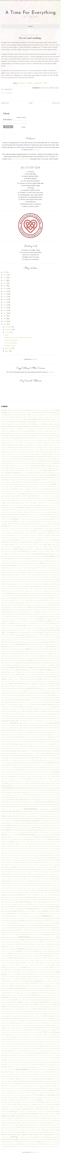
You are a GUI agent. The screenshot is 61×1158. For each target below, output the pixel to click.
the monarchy (5, 1053)
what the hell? (29, 1118)
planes (14, 909)
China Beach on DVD (53, 514)
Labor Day (12, 758)
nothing (42, 876)
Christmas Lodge (45, 521)
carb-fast (57, 503)
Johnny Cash (19, 741)
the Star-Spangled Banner (52, 1064)
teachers (3, 1027)
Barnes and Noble (24, 463)
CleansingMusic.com (27, 528)
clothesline (51, 528)
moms (47, 814)
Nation (48, 841)
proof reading (45, 925)
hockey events (55, 688)
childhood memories (14, 514)
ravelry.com (52, 937)
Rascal (36, 937)
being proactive (38, 470)
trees (23, 1093)
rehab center (19, 946)
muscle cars (52, 825)
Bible (51, 473)
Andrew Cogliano (24, 440)
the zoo (53, 1072)
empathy (8, 598)
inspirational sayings (28, 725)
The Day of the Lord (20, 1041)
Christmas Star (42, 523)
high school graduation (31, 683)
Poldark (24, 913)
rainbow (28, 934)
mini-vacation (56, 806)
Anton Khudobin (19, 445)
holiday (33, 697)
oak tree (45, 878)
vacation (42, 1102)
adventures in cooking (39, 424)
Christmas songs (32, 524)
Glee (2, 649)
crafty (53, 544)
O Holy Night (22, 878)
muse (58, 825)
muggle (35, 825)
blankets (38, 477)
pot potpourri (37, 916)
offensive (26, 881)
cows (16, 544)
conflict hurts (56, 535)
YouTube (31, 1146)
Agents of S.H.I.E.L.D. (11, 428)
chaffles (30, 510)
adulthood (17, 424)
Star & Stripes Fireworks (14, 1007)
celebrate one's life (30, 507)
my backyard (6, 830)
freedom (57, 628)
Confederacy (40, 535)
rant (32, 937)
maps (47, 785)
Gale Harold (40, 635)
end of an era (29, 598)
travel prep (56, 1090)
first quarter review (50, 619)
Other (46, 83)
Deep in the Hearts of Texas (24, 565)
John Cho (57, 739)
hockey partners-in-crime (25, 693)
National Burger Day (42, 844)
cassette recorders (54, 505)
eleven (31, 595)
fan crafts (33, 607)
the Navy (4, 1055)
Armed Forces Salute (7, 449)
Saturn (32, 972)
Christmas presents (7, 524)
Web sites (9, 1113)
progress (57, 923)
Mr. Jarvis (29, 825)
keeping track (8, 748)
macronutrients (53, 781)
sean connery (41, 976)
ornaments (56, 890)
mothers (46, 818)
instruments (38, 725)
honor (22, 702)
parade (36, 895)
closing (46, 528)
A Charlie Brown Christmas (12, 417)
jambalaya (57, 732)
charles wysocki (9, 512)
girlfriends (4, 646)
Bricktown (35, 489)
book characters (17, 482)
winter (14, 1123)
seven (45, 983)
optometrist (53, 888)
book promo (56, 482)
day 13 (48, 558)
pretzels (33, 920)
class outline (4, 528)
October (8, 332)
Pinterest (38, 83)
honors (26, 702)
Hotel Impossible (36, 704)
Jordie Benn (47, 741)
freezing (10, 630)
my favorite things (24, 832)
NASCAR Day (4, 841)
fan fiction (40, 607)
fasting (3, 612)
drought (36, 586)
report (27, 949)
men (58, 799)
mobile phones (13, 814)
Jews (46, 737)
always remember (10, 435)
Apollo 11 (40, 445)
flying (2, 623)
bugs (28, 493)
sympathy (44, 1023)
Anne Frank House (37, 442)
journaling (53, 741)
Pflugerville (42, 904)
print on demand (13, 923)
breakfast (15, 489)
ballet (41, 459)
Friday (49, 630)
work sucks (51, 1125)
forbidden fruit (37, 623)
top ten (38, 1088)
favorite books (23, 612)
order (12, 890)
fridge (7, 632)
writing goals (15, 1139)
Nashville (11, 841)
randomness (24, 936)
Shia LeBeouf (30, 986)
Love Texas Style (19, 778)
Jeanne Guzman (55, 734)
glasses (58, 646)
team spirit (27, 1027)
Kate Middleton (43, 746)
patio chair (23, 897)
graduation (51, 653)
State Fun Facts (55, 1009)
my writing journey (46, 837)
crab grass (36, 544)
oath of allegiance (54, 878)
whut (14, 1120)
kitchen (43, 753)
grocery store (5, 660)
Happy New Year (20, 670)
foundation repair (6, 628)
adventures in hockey (15, 426)
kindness (19, 753)
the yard (48, 1072)
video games (56, 1104)
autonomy (57, 452)
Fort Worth (53, 623)
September (8, 348)
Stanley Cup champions (32, 1004)
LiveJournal (51, 771)
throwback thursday (39, 1079)
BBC (55, 463)
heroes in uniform (46, 681)
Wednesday (35, 1113)
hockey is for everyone (53, 690)
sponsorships (9, 1000)
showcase (57, 986)
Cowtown (20, 544)
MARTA (16, 792)
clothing (57, 528)
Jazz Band (48, 734)
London (38, 774)
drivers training (24, 586)
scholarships (25, 974)
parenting (57, 895)
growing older (23, 660)
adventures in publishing (31, 426)
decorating (12, 565)
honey (18, 702)
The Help (50, 1046)
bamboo (45, 459)
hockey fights (5, 690)
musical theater (55, 827)
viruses (37, 1106)
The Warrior (11, 1069)
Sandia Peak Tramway (44, 969)
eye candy (4, 605)
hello (18, 681)
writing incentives (40, 1139)
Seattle (24, 979)
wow (52, 1130)
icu (42, 716)
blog (48, 477)
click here (36, 149)
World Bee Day (56, 1127)
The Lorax (25, 1051)
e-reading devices (38, 588)
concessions (32, 535)
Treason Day (17, 1092)
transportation (44, 1090)
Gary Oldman (5, 637)
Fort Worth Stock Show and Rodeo (37, 625)
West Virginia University (30, 1116)
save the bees (43, 972)
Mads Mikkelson (20, 783)
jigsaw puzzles (52, 737)
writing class (56, 1137)
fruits (31, 632)
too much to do (12, 1088)
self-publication (38, 981)
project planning (14, 925)
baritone (15, 463)
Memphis (46, 799)
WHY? (18, 1120)
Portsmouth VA (10, 916)
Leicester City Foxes (51, 765)
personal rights (11, 902)
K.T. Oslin (19, 746)
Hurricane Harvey (48, 709)
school (31, 974)
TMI (23, 1083)
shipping (37, 986)
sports (16, 1000)
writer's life (47, 1132)
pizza (2, 909)
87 (45, 414)
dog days (47, 579)
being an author (10, 470)
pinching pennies (21, 906)
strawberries (56, 1013)
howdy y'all (14, 709)
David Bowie (27, 558)
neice (35, 860)
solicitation (53, 995)
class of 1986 (56, 526)
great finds (25, 658)
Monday (3, 816)
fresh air (33, 630)
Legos (35, 765)
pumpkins (4, 932)
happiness (52, 665)
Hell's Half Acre (12, 681)
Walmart (29, 1109)
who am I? (10, 1120)
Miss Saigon (23, 811)
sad (9, 967)
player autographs (6, 911)
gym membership (21, 663)
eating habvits (52, 591)
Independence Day (16, 723)
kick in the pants (30, 751)
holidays (47, 697)
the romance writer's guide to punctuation (23, 1062)
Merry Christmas (41, 802)
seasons (18, 979)
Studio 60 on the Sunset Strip (35, 1016)
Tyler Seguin (24, 1097)
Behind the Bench (42, 468)
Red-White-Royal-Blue (41, 944)
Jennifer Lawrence (30, 737)
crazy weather (29, 547)
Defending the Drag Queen (39, 565)
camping (39, 500)
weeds (41, 1113)
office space (32, 881)
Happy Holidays (47, 667)
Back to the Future (11, 456)
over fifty (49, 892)
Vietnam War (4, 1106)
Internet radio (18, 728)
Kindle (58, 751)
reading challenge (30, 939)
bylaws (46, 496)
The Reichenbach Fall (20, 1057)
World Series (18, 1130)
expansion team (29, 602)
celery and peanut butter (53, 507)
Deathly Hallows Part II (50, 563)
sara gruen (4, 972)
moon (9, 818)
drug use (50, 586)
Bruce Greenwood (37, 491)
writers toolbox (5, 1137)
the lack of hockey (46, 1048)
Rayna (58, 937)
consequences (15, 537)
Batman (43, 463)
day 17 (4, 561)
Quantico (53, 932)
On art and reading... (10, 343)
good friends (21, 651)
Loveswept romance (37, 778)
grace (45, 653)
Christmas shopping (20, 524)
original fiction (48, 890)
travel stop (4, 1092)
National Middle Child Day (52, 851)
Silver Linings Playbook (32, 988)
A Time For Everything (30, 12)
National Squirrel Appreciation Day (13, 858)
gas (10, 637)
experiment (56, 602)
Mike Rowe (39, 804)
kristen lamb (40, 755)
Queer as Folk (11, 934)
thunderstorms (49, 1079)
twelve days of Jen (54, 1095)
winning (9, 1123)
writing (14, 1136)
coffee (39, 530)
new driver (23, 865)
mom (44, 814)
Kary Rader (35, 746)
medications (38, 797)
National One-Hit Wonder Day (25, 853)
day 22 (27, 561)
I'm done (7, 716)
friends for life (18, 632)
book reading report (7, 484)
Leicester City (41, 765)
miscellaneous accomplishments (49, 809)
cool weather (15, 540)
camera (34, 500)
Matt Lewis (30, 795)
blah (23, 477)
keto (23, 748)
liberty (50, 767)
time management (37, 1081)
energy (42, 598)
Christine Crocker (6, 519)
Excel (35, 600)
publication (24, 927)
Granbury (57, 653)
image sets (12, 718)
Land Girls (46, 758)
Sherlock (11, 986)
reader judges (15, 939)
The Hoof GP (5, 1048)
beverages (44, 472)
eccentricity (32, 593)
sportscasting (4, 1002)
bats (47, 463)
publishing (57, 927)
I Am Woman (36, 711)
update (40, 1100)
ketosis (19, 751)
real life (48, 939)
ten (23, 1030)
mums (47, 825)
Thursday (57, 1079)
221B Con (20, 415)
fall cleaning (4, 607)
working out (31, 1127)
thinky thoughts (52, 1074)
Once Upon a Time (44, 883)
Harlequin (41, 672)
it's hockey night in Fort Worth (32, 730)
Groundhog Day (14, 660)
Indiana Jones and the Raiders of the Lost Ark (36, 723)
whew (49, 1118)
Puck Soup (33, 930)
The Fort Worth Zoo (19, 1044)
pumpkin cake (55, 930)
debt (58, 563)
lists (32, 772)
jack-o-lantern (38, 732)
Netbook (3, 862)
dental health (23, 568)
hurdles (41, 709)
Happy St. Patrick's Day (32, 669)
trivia (52, 1093)
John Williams (12, 741)
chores (28, 517)
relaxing (26, 946)
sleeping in (47, 990)
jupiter (54, 744)
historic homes (39, 686)
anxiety (35, 445)
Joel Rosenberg (49, 739)
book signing (33, 484)
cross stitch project (11, 551)
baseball (31, 463)
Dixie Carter (27, 577)
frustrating (36, 632)
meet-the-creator (47, 797)
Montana (27, 816)
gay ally (20, 637)
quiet (16, 934)
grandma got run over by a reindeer (29, 656)
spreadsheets (13, 1002)
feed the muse (9, 614)
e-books (24, 588)
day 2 (15, 561)
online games (56, 885)
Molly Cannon (28, 814)
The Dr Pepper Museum (32, 1041)
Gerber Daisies (14, 639)
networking (14, 862)
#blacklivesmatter (6, 410)
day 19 (12, 561)
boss (7, 486)
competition (49, 533)
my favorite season (12, 832)
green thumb (40, 658)
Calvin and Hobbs (22, 500)
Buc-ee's (11, 493)
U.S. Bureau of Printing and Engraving (39, 1097)
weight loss (5, 1116)
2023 (5, 280)
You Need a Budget (41, 1144)
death (42, 563)
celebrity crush (41, 507)
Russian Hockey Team (30, 965)
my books (21, 830)
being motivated (28, 470)
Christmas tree (6, 526)
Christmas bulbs (49, 519)
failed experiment (28, 605)
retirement (4, 953)
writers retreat (55, 1134)
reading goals (41, 939)
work (46, 1125)
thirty (16, 1076)
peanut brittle (27, 899)
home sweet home (45, 700)
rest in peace (43, 951)
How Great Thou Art (43, 707)
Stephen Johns (10, 1011)
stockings (8, 1014)
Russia (22, 965)
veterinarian (44, 1104)
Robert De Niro (55, 955)
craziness (18, 547)
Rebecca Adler (5, 942)
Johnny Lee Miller (28, 741)
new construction (15, 865)
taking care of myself (31, 1025)
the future (39, 1044)
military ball (22, 806)
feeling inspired (55, 614)
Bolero (47, 479)
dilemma (13, 574)
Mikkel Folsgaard (47, 804)
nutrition (15, 878)
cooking (8, 540)
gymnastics (30, 663)
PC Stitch (47, 897)
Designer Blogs (35, 1152)
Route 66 (7, 962)
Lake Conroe (35, 758)
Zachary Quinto (38, 1146)
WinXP (37, 1123)
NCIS (26, 860)
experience (49, 602)
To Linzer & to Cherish (37, 1083)
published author (32, 927)
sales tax (57, 967)
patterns (35, 897)
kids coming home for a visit (47, 751)
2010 (5, 316)
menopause (4, 802)
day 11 (40, 558)
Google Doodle (33, 653)
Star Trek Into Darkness (44, 1007)
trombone (57, 1092)
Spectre (49, 997)
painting (17, 895)
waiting (15, 1109)
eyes (9, 605)
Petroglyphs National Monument (20, 904)
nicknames (15, 869)
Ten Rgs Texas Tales (30, 1030)
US (43, 1099)
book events (34, 482)
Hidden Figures (55, 681)
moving (14, 825)
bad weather (15, 459)
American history (33, 438)
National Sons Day (44, 855)
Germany (21, 639)
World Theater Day (28, 1130)
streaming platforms (6, 1016)
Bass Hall (37, 463)
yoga (33, 1144)
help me (23, 681)
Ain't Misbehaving (29, 428)
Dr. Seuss (37, 584)
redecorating (51, 944)
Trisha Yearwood (45, 1092)
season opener (50, 976)
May (52, 795)
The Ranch (11, 1057)
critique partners (18, 549)
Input (20, 725)
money (22, 816)
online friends (47, 885)
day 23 (31, 561)
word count (19, 1125)
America (34, 435)
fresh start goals (41, 630)
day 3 (38, 561)
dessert (30, 570)
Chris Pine (47, 517)
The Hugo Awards (14, 1048)
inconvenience (5, 723)
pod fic (58, 911)
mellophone (12, 799)
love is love (56, 776)
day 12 (44, 558)
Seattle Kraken (31, 979)
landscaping (52, 758)
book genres (41, 482)
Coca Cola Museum (18, 530)
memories (33, 799)
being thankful (47, 470)
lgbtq (46, 767)
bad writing (22, 459)
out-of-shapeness (19, 892)
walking (24, 1109)
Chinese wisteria (6, 517)
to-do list (47, 1083)
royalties (32, 962)
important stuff (31, 718)
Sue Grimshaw (30, 1018)
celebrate (21, 507)
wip (41, 1123)
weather (57, 1111)
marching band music (47, 788)
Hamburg (3, 665)
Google (26, 653)
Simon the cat (50, 988)
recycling (57, 942)
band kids (35, 461)
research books (55, 949)
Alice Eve (57, 431)
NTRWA (53, 876)
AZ (41, 454)
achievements (43, 421)
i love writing (42, 714)
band (54, 459)
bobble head (40, 480)
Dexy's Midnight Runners (12, 572)
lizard (20, 774)
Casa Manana (37, 505)
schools (36, 974)
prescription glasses (13, 920)
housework (28, 707)
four (14, 628)
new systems (56, 865)
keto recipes (13, 751)
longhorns (4, 776)
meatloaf (31, 797)
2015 (5, 302)
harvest (15, 676)
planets (18, 909)
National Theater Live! (7, 860)
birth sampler (39, 475)
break (10, 489)
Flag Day (24, 621)
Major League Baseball (33, 783)
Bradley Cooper (34, 486)
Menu (30, 26)
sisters (28, 990)
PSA (19, 927)
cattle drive (14, 507)
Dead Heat (16, 563)
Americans (50, 438)
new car (7, 865)
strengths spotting (18, 1016)
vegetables (25, 1104)
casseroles (45, 505)
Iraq (44, 727)
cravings (12, 547)
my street (43, 834)
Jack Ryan (31, 732)
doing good (4, 581)
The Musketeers (43, 1053)
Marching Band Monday (33, 788)
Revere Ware (29, 953)
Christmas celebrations (12, 521)
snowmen (13, 995)
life (17, 769)
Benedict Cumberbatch (13, 473)
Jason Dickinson (27, 734)
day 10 (36, 558)
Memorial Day (24, 799)
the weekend (21, 1069)
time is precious (27, 1081)
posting (24, 916)
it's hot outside (45, 730)
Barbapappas (9, 463)
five (20, 621)
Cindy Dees (20, 526)
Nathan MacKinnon (40, 841)
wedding (21, 1113)
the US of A (4, 1069)
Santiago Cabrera (55, 969)
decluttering (4, 565)
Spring (20, 1002)
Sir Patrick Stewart (14, 990)
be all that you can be (21, 466)
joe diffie (11, 739)
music (8, 828)
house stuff (56, 704)
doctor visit (56, 577)
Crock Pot (42, 549)
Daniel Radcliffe (39, 556)
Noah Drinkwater (12, 874)
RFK (13, 955)
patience (16, 897)
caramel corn (42, 503)
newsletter (32, 867)
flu (54, 621)
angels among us (52, 440)
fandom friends (11, 609)
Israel (55, 728)
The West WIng (33, 1069)
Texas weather (38, 1032)
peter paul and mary (54, 902)
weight (58, 1113)
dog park (53, 579)
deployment (56, 568)
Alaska (25, 431)
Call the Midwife (46, 498)
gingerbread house (54, 644)
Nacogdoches (33, 839)
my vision (20, 837)
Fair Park (35, 605)
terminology (47, 1030)
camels (30, 500)
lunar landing (34, 781)
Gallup (46, 635)
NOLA (18, 874)
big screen (57, 472)
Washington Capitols (54, 1109)
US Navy (47, 1099)
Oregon (20, 890)
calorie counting (6, 500)
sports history (31, 1000)
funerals (57, 632)
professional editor (48, 923)
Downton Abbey (6, 584)
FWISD (33, 635)
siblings (3, 988)
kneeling (12, 755)
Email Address (8, 119)
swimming (28, 1023)
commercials (42, 533)
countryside (44, 542)
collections (56, 531)
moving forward (22, 825)
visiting (51, 1106)
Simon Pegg (42, 988)
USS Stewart (31, 1102)
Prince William (51, 920)
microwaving (24, 804)
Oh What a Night (55, 881)
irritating (48, 727)
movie (15, 821)
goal (19, 649)
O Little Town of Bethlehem (35, 878)
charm (16, 512)
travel (51, 1090)
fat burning (8, 612)
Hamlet (23, 665)
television (12, 1030)
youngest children (10, 1146)
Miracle (3, 809)
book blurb (9, 482)
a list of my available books (21, 159)
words (42, 1125)
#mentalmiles (46, 410)
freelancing (4, 630)
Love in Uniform (47, 776)
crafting (44, 544)
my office (14, 834)
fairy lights (51, 605)
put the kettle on (33, 932)
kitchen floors (50, 753)
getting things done (22, 644)
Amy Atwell (57, 438)
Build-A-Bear (33, 493)
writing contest (6, 1139)
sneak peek (57, 993)
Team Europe (19, 1027)
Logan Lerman (31, 774)
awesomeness (35, 454)
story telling (35, 1013)
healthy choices (24, 679)
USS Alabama (53, 1099)
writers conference (8, 1134)
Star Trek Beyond (32, 1006)
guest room (50, 660)
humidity (27, 709)
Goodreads (20, 653)
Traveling (11, 1093)
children (23, 514)
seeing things (5, 981)
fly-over (57, 621)
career (12, 505)
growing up (30, 660)
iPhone (37, 728)
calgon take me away (21, 498)
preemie (33, 918)
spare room (33, 997)
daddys (6, 554)
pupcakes (21, 932)
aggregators (21, 428)
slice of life (8, 993)
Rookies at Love (44, 960)
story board (28, 1013)
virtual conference (29, 1106)
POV (53, 916)
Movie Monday (22, 821)
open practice (32, 888)
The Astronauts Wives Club (37, 1037)
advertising (43, 426)
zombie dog (53, 1146)
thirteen (13, 1076)
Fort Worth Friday (20, 625)
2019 (5, 291)
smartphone (34, 993)
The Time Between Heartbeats (46, 1067)
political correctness (32, 913)
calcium (12, 498)
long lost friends (45, 774)
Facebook (22, 83)
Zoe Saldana (46, 1146)
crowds (30, 551)
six (31, 990)
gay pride (25, 637)
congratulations (5, 537)
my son (37, 834)
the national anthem (54, 1053)
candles (3, 503)
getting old (30, 642)
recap (37, 942)
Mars (12, 792)
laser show (20, 760)
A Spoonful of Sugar (16, 419)
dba (10, 563)
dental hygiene (32, 568)
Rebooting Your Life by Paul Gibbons (24, 942)
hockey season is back (22, 695)
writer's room (56, 1132)
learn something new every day (37, 762)
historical (46, 686)
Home (31, 103)
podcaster (4, 913)
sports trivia (56, 1000)
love (41, 776)
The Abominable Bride (28, 1034)
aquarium (26, 447)
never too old (42, 862)
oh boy (39, 881)
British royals (50, 489)
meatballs (26, 797)
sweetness (22, 1023)
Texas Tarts (30, 1032)
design (3, 570)
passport (11, 897)
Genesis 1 (52, 637)
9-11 (50, 415)
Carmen (17, 505)
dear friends (36, 563)
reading (22, 939)
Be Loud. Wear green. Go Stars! (41, 466)
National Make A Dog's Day (20, 851)
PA (59, 892)
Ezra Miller (13, 605)
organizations (27, 890)
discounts (3, 577)
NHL (55, 867)
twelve (45, 1095)
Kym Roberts (56, 755)
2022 (5, 283)
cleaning (18, 528)
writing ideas (31, 1139)
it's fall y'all (20, 730)
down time (56, 581)
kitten (8, 755)
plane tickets (8, 909)
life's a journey (47, 769)
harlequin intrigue (50, 672)
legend (32, 765)
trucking (8, 1095)
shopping (47, 986)
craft (40, 544)
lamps (41, 758)
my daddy (42, 830)
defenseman (51, 565)
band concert (19, 461)
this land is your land (25, 1076)
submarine (8, 1018)
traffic (33, 1090)
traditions (28, 1090)
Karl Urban (25, 746)
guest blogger (43, 660)
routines (13, 963)
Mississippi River (38, 811)
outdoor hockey (29, 892)
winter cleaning (30, 1123)
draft (49, 584)
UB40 (58, 1097)
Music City (14, 828)
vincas (17, 1106)
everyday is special (19, 600)
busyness (34, 496)
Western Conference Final (16, 1118)
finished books (21, 619)
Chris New (41, 517)
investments (31, 727)
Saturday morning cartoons (22, 972)
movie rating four (55, 820)
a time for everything (30, 419)
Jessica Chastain (40, 737)
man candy (16, 785)
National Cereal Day (54, 844)
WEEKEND (46, 1113)
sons (58, 995)
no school (29, 871)
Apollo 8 (46, 445)
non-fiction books (25, 874)
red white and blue (19, 944)
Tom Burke (10, 1086)
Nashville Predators (20, 841)
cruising (46, 551)
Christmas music (55, 521)
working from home (22, 1127)
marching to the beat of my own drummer (18, 790)
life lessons (39, 769)
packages (4, 895)
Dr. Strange (44, 584)
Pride (38, 920)
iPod (41, 728)
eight (13, 595)
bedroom (8, 468)
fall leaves (23, 607)
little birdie (37, 771)
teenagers (57, 1027)
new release (43, 865)
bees (17, 468)
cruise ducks (40, 551)
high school (5, 683)
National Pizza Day (55, 853)
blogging (6, 480)
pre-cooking (11, 918)
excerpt (39, 600)
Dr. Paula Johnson (29, 584)
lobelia (24, 774)
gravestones (18, 658)
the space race (17, 1064)
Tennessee (40, 1030)
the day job (11, 1041)
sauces (36, 972)
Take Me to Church (10, 1025)
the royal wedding (52, 1062)
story (23, 1013)
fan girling (51, 607)
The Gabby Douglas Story (50, 1044)
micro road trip (15, 804)
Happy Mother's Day (9, 669)
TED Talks (44, 1027)
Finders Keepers (10, 618)
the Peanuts (31, 1055)
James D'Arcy (12, 734)
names (39, 839)
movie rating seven (28, 823)
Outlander (37, 892)
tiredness (18, 1083)
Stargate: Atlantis (24, 1009)
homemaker (11, 702)
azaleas (44, 454)
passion (7, 897)
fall (59, 605)
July (41, 744)
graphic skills (56, 656)
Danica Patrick (24, 556)
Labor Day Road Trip (22, 758)
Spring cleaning (34, 1002)
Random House (13, 937)
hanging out (45, 665)
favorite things (40, 612)
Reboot (12, 942)
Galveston (51, 635)
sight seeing (22, 988)
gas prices (14, 637)
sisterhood (23, 990)
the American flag (10, 1037)
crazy (23, 547)
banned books (51, 461)
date (6, 558)
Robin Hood (13, 958)
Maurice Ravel (47, 795)
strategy (50, 1013)
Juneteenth (48, 744)
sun (7, 1020)
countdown (47, 540)
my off (9, 834)
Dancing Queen (55, 554)
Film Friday (35, 616)
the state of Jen (6, 1067)
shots (52, 986)
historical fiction (55, 686)
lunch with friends (43, 781)
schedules (18, 974)
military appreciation (12, 806)
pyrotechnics (46, 932)
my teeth (54, 834)
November (8, 329)
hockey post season (48, 693)
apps (20, 447)
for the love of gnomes (25, 623)
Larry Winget (12, 760)
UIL (2, 1100)
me (59, 795)
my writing (35, 837)
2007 (5, 324)
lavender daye (40, 760)
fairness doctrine (43, 605)
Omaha (36, 883)
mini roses (43, 806)
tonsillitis (30, 1086)
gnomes (16, 649)
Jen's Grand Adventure (17, 737)
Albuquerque (31, 431)
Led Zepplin (21, 765)
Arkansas (57, 447)
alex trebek (39, 431)
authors (51, 452)
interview (25, 727)
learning (49, 762)
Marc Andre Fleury (54, 785)
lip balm (28, 771)
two (14, 1097)
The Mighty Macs (48, 1051)
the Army (17, 1037)
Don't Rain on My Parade (23, 581)
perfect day (50, 899)
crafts (49, 544)
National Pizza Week (6, 855)
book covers (26, 482)
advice (48, 426)
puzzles (40, 932)
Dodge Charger (25, 579)
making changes (46, 783)
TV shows (39, 1095)
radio (20, 934)
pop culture (47, 913)
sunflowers (21, 1020)
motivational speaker (7, 820)
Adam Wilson (10, 424)
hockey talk (51, 695)
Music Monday (36, 828)
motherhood (39, 818)
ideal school (46, 716)
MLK (59, 811)
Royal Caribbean (21, 963)
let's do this (35, 767)
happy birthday (14, 667)
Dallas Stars (41, 554)
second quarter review (41, 979)
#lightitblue (38, 410)
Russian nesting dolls (44, 965)
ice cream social (29, 716)
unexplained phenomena (23, 1099)
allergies (48, 433)
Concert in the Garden (21, 535)
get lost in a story (30, 639)
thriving (30, 1079)
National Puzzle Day (18, 855)
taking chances (42, 1025)
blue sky (17, 479)
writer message (30, 1132)
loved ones (28, 779)
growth (37, 660)
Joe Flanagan (18, 739)
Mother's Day (31, 818)
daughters (11, 558)
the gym (40, 1046)
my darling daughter (51, 830)
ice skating (37, 716)
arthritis (28, 449)
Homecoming (56, 700)
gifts (37, 644)
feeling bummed (37, 614)
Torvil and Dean (49, 1088)
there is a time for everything (25, 1074)
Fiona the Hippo (31, 618)
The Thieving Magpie (31, 1067)
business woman (21, 496)
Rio (25, 955)
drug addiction (43, 586)
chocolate (15, 517)
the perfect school (40, 1055)
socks (38, 995)
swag (53, 1020)
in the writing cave (54, 720)
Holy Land (53, 697)
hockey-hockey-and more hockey (21, 697)
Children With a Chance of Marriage (36, 514)
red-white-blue (29, 944)
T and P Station (52, 1023)
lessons (16, 767)
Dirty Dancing (30, 574)
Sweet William (14, 1023)
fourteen (18, 628)
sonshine (4, 997)
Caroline (30, 505)
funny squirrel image (18, 635)
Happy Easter (25, 667)
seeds (58, 979)
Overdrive (55, 892)
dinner (18, 575)
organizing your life (37, 890)
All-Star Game (41, 433)
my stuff (49, 834)
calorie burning (55, 498)
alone (52, 433)
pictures (13, 906)
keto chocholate (29, 748)
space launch (25, 997)
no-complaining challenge (46, 871)
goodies (14, 653)
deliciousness (5, 568)
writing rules (48, 1141)
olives (13, 883)
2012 (5, 310)
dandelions (17, 556)
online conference (37, 885)
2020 (5, 288)
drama (53, 584)
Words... (7, 335)
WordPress (37, 1125)
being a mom (51, 468)
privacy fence (22, 923)
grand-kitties (14, 656)
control (46, 537)
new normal (36, 865)
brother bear (13, 491)
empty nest (21, 598)
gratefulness (4, 658)
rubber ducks (39, 963)
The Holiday (56, 1046)
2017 (5, 297)
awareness (28, 454)
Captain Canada (24, 503)
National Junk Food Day (48, 848)
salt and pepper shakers (8, 969)
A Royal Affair (48, 417)
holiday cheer (40, 697)
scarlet (9, 974)
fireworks (40, 619)
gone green (44, 649)
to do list (27, 1083)
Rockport (43, 958)
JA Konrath (25, 732)
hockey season (10, 695)
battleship (51, 463)
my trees (8, 837)
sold (42, 995)
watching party (5, 1111)
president (28, 920)
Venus (30, 1104)
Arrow (23, 449)
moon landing (15, 818)
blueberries (23, 479)
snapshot (50, 993)
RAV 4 (46, 937)
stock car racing (51, 1011)
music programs (46, 827)
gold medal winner (35, 649)
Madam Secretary (9, 783)
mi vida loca (51, 802)
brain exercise (43, 486)
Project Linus (5, 925)
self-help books (28, 981)
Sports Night (40, 1000)
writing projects (21, 1142)
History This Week (22, 688)
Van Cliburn (4, 1104)
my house (33, 832)
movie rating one (17, 823)
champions (35, 510)
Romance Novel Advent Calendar (19, 960)
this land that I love (36, 1076)
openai (39, 888)
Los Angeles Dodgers (31, 776)
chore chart (21, 517)
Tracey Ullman (21, 1090)
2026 (5, 272)
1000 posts (11, 412)
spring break (25, 1002)
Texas (53, 1030)
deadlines (29, 563)
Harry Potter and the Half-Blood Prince (37, 674)
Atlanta (42, 449)
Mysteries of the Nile (7, 839)
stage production (19, 1004)
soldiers (47, 995)
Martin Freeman (22, 792)
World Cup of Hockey (7, 1130)
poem (15, 913)
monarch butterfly (55, 814)
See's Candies (52, 979)
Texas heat (14, 1032)
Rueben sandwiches (49, 962)
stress (25, 1016)
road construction (37, 956)
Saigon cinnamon (32, 967)
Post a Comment (6, 93)
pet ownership (42, 902)
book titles (41, 484)
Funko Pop (4, 635)
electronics (25, 595)
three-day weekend (15, 1079)
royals (28, 962)
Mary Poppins (49, 792)
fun (41, 632)
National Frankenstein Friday (45, 846)
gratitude (11, 658)
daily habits (12, 554)
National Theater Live (53, 858)
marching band (7, 788)
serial (19, 983)
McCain (56, 795)
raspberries (41, 937)
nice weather (8, 869)
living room (4, 774)
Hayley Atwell (30, 676)
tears (32, 1027)
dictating (34, 572)
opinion (47, 888)
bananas (50, 459)
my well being (27, 837)
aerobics (53, 426)
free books (50, 628)
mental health (24, 802)
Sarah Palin (11, 972)
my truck (13, 837)
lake (29, 758)
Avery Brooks (16, 454)
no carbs (49, 869)
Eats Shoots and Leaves (21, 593)
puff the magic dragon (44, 930)
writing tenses (5, 1144)
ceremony (24, 510)
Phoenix (47, 904)
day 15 (55, 558)
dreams (57, 584)
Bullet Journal (41, 493)
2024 (5, 277)
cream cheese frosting (40, 547)
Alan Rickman (19, 431)
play (58, 909)
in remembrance (37, 720)
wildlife (33, 1120)
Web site (3, 1113)
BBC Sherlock (10, 466)
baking (37, 459)
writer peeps (39, 1132)
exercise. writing (6, 602)
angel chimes (42, 440)
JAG (44, 732)
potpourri (46, 915)
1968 (15, 412)
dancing (48, 554)
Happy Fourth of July (35, 667)
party (2, 897)
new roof (49, 865)
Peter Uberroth (5, 904)
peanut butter (36, 899)
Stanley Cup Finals (45, 1004)
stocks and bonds (16, 1013)
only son (25, 888)
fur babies (28, 635)
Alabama (12, 431)
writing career (38, 1137)
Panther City (30, 895)
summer (52, 1018)
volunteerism (5, 1109)
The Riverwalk (48, 1057)
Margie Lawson (44, 790)
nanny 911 (43, 839)
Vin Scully (12, 1106)
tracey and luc (12, 1090)
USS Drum (8, 1102)
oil (2, 883)
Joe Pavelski (32, 739)
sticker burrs (38, 1011)
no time (35, 872)
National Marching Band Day (37, 851)
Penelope (44, 899)
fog (9, 623)
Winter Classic (21, 1123)
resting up (51, 951)
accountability (32, 422)
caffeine (7, 498)
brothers (28, 491)
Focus (6, 623)
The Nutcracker (22, 1055)
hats (25, 676)
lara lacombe (5, 760)
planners (24, 909)
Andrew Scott (33, 440)
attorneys (10, 452)
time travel (51, 1081)
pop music (54, 913)
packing (9, 895)
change (41, 510)
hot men (7, 704)
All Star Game (23, 433)
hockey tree (8, 697)
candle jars (57, 500)
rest (24, 951)
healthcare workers (13, 679)
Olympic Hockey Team (21, 883)
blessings (44, 477)
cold (43, 531)
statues (3, 1011)
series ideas (25, 983)
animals (8, 442)
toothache (27, 1088)
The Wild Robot (42, 1069)
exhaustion (21, 602)
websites (15, 1113)
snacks (46, 993)
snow (8, 995)
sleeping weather (55, 990)
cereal (19, 510)
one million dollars (10, 885)
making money (55, 783)
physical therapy (5, 906)
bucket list (17, 493)
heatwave (45, 679)
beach (54, 466)
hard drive (13, 672)
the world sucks (41, 1072)
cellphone (14, 510)
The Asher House (25, 1037)
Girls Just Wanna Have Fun (32, 646)
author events (43, 452)
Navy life (22, 860)
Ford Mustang (45, 623)
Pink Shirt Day (30, 906)
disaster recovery (49, 574)
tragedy (37, 1090)
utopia (37, 1102)
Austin (29, 452)
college (3, 533)
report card (32, 949)
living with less (13, 774)
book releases (17, 484)
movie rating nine (6, 823)
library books (11, 769)
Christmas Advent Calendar (26, 519)
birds (33, 475)
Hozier (19, 709)
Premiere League (41, 918)
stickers (44, 1011)
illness (7, 718)
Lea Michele (16, 762)
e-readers (30, 588)
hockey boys (38, 688)
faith (56, 605)
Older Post (56, 103)
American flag (10, 438)
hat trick (20, 677)
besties (30, 473)
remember (32, 946)
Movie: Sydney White (11, 340)
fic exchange (4, 616)
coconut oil (27, 530)
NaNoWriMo (50, 839)
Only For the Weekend (15, 888)
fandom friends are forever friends (26, 609)
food (12, 623)
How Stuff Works (55, 707)
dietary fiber (52, 572)
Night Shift (35, 869)
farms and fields (55, 609)
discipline (57, 575)
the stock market (17, 1067)
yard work (20, 1144)
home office (26, 700)
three (7, 1079)
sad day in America (16, 967)
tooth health (20, 1088)
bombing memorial (54, 479)
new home (29, 865)
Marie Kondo (53, 790)
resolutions (18, 951)
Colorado (8, 533)
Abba (7, 421)
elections (18, 595)
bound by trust (19, 486)
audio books (23, 452)
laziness (7, 762)
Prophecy (52, 925)
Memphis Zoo (53, 799)
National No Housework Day (9, 853)
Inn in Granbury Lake (12, 725)
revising (45, 953)
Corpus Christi (31, 540)
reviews (40, 953)
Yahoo (14, 1144)
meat (21, 797)
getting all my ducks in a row (9, 642)
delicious (57, 565)
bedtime (13, 468)
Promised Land (29, 925)
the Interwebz (35, 1048)
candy (8, 503)
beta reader (37, 473)
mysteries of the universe (21, 839)
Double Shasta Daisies (46, 581)
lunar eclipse (26, 781)
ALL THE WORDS (32, 433)
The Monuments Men (15, 1053)
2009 (5, 318)
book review (25, 484)
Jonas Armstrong (38, 741)
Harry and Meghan (10, 674)
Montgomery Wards (48, 816)
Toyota (3, 1090)
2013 (5, 308)
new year (14, 867)
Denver (50, 568)
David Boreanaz (18, 558)
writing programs (10, 1142)
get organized (40, 639)
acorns (50, 421)
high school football (16, 683)
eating (46, 591)
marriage (8, 792)
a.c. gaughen (52, 419)
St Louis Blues (53, 1002)
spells (53, 997)
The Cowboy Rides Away (22, 1039)
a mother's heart (26, 417)
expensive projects (40, 602)
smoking (41, 993)
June (43, 744)
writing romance (30, 1141)
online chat (19, 885)
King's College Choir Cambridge (31, 753)
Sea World (7, 976)
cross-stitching (22, 551)
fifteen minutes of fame (25, 616)
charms (21, 512)
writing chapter (47, 1137)
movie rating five (45, 821)
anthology (10, 445)
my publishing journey (26, 834)
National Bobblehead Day (27, 844)
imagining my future (21, 718)
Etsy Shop (10, 600)
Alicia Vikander (5, 433)
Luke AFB (10, 781)
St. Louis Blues (9, 1004)
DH (20, 572)
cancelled (50, 500)
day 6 (48, 561)
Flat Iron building (32, 621)
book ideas (49, 482)
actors (54, 421)
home (58, 697)
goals (28, 649)
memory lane (40, 799)
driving (31, 586)
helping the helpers (31, 681)
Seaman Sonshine (31, 976)
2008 (5, 321)
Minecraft (36, 806)
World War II (46, 1130)
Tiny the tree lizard (9, 1083)
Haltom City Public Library (52, 663)
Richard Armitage (19, 955)
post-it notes (18, 916)
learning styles (8, 765)
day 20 (19, 561)
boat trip (29, 479)
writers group (32, 1134)
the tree (57, 1067)
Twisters (10, 1097)
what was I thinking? (40, 1118)
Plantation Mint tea (51, 909)
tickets (3, 1081)
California (30, 498)
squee (41, 1002)
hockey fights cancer (15, 690)
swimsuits (33, 1023)
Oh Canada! (44, 881)
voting (11, 1109)
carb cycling (50, 503)
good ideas (28, 651)
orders (16, 890)
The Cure (42, 1039)
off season (14, 881)
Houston (35, 707)
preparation (50, 918)
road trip (47, 956)
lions (5, 771)
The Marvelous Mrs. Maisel (35, 1051)
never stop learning (31, 862)
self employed (14, 981)
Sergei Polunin (13, 983)
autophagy (4, 454)
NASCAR (57, 839)
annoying (52, 442)
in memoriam (24, 721)
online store (4, 888)
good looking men (37, 651)
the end (10, 1044)
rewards (57, 953)
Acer (37, 421)
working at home (11, 1127)
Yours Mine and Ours (22, 1146)
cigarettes (14, 526)
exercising (14, 602)
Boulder (11, 486)
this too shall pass (48, 1076)
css (54, 551)
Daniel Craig (31, 556)
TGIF (45, 1032)
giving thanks (51, 646)
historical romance (6, 688)
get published (48, 639)
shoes (41, 986)
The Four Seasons (31, 1044)
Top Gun (33, 1088)
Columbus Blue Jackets (31, 533)
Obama (3, 881)
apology (51, 445)
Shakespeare (4, 986)
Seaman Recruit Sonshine (18, 976)
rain (23, 934)
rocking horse (36, 958)
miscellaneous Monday (10, 811)
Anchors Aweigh (5, 440)
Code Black (34, 531)
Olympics (31, 883)
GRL (58, 658)
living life (57, 772)
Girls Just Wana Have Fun (18, 646)
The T (23, 1067)
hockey (31, 688)
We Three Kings (46, 1111)
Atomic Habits (49, 449)
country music (12, 542)
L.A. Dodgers (5, 758)
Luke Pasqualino (17, 781)
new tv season (5, 867)
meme (18, 799)
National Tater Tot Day (29, 858)
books (54, 484)
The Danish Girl (50, 1039)
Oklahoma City (7, 883)
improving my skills (54, 718)
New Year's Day (21, 867)
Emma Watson (50, 595)
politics (41, 913)
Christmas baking (39, 519)
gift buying (32, 644)
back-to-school (46, 456)
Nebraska (31, 860)
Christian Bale (55, 517)
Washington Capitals (42, 1109)
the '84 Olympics (6, 1034)
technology (37, 1027)
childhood (4, 514)
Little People (43, 771)
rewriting (8, 956)
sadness (24, 967)
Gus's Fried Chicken (10, 662)
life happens (22, 769)
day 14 (52, 558)
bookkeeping (47, 484)
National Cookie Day (21, 846)
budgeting (23, 493)
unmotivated (33, 1099)
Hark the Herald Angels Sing (30, 672)
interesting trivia (47, 725)
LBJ (12, 762)
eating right (9, 593)
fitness (17, 621)
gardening (57, 635)
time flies (19, 1081)
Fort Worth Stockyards (53, 625)
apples (10, 447)
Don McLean (11, 581)
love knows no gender (7, 778)
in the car (45, 720)
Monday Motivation (13, 816)
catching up (4, 507)
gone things (52, 649)
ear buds (45, 588)
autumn (9, 454)
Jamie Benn (19, 734)
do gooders (34, 577)
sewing (58, 983)
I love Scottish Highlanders (16, 714)
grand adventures (6, 656)
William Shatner (39, 1120)
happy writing (5, 672)
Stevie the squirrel (28, 1011)
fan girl (46, 607)
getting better (22, 642)
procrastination (31, 923)
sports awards (22, 1000)
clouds (3, 530)
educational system (6, 595)
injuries (3, 725)
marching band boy (19, 788)
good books (13, 651)
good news (46, 651)
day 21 (23, 561)
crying (51, 551)
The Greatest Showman (30, 1046)
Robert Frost (4, 958)
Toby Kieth (54, 1083)
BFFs (48, 472)
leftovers (27, 765)
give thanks (43, 646)
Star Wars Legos (14, 1009)
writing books (29, 1137)
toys (7, 1090)
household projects (19, 707)
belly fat (54, 470)
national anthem (15, 844)
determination (48, 570)
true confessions (16, 1095)
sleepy (3, 993)
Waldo (20, 1109)
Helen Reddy (52, 679)
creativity (50, 547)
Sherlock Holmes (20, 986)
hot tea (13, 704)
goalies (23, 649)
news (27, 867)
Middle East (32, 804)
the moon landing (32, 1053)
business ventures (10, 496)
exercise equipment (54, 600)
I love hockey (55, 711)
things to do (43, 1074)
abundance (12, 422)
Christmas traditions (53, 524)
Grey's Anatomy (49, 658)
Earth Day (54, 588)
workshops (48, 1127)
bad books (54, 456)
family (28, 607)
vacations (48, 1102)
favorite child (32, 612)
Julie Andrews (36, 744)
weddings (28, 1113)
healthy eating (34, 679)
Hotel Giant (27, 704)
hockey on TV (14, 693)
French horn (17, 630)
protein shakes (5, 927)
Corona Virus (23, 540)
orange (8, 890)
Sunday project (13, 1020)
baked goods (31, 459)
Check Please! (32, 512)
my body (14, 830)
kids (36, 751)
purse (26, 932)
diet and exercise (43, 572)
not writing (35, 876)
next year (48, 867)
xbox (10, 1144)
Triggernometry (35, 1092)
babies (50, 454)
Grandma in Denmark (46, 656)
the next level (12, 1055)
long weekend (55, 774)
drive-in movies (5, 586)
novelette (47, 876)
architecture (40, 447)
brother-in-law (22, 491)
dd (12, 563)
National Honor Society (21, 848)
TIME (14, 1081)
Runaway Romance (13, 965)
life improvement (30, 769)
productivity (39, 923)
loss (38, 776)
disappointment (38, 575)
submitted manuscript (19, 1018)
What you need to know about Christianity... (18, 337)
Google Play (40, 653)
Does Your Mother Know (37, 579)
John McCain (4, 741)
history (15, 688)
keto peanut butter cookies (43, 748)
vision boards (44, 1106)
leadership (24, 762)
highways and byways (16, 686)
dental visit (39, 568)
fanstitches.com (45, 609)
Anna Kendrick (27, 442)
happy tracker (56, 669)
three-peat (24, 1079)
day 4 (42, 561)
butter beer (40, 496)
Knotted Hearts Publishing (23, 755)
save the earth (51, 972)
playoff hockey (18, 911)
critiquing (27, 549)
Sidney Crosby (12, 988)
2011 (5, 313)
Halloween (41, 662)
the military (56, 1051)
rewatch (3, 955)
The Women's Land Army (20, 1072)
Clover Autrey (9, 530)
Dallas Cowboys (31, 554)
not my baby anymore (25, 876)
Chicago (49, 512)
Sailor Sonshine (50, 967)
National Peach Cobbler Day (41, 853)
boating (34, 480)
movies (9, 825)
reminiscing (13, 949)
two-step (17, 1097)
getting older (36, 642)
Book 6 (3, 482)
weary (52, 1111)
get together (56, 639)
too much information (50, 1086)
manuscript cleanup (25, 785)
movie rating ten (40, 823)
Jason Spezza (36, 734)
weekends (52, 1113)
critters (32, 549)
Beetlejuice (22, 468)
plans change (41, 909)
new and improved (51, 862)
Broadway (57, 489)
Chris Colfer (34, 517)
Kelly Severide (17, 748)
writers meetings (43, 1134)
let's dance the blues (25, 767)
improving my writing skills (10, 721)
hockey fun (25, 690)
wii (21, 1120)
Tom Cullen (17, 1086)
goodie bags (8, 653)
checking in (40, 512)
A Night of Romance (38, 417)
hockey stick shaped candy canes (39, 695)
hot (41, 702)
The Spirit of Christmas (28, 1064)
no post (9, 872)
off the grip (20, 881)
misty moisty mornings (50, 811)
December (8, 327)
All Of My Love (14, 433)
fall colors (11, 607)
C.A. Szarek (52, 496)
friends (11, 632)
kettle (23, 751)
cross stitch (49, 549)
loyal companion (48, 778)
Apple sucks (4, 447)
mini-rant (48, 806)
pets (31, 904)
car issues (33, 503)
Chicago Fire (56, 512)
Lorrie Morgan (20, 776)
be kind (29, 466)
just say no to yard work (9, 746)
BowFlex (26, 486)
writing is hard (50, 1139)
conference (47, 535)
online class (27, 885)
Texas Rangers (22, 1032)
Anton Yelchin (28, 445)
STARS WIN (46, 1009)
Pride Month (43, 920)
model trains (21, 814)
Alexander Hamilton (48, 431)
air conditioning (53, 428)
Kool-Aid (34, 755)
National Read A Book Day (31, 855)
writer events (11, 1132)
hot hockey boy (47, 702)
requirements (40, 949)
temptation (19, 1030)
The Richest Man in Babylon (35, 1057)
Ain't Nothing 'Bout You (41, 428)
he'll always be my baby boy (43, 677)
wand (33, 1109)
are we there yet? (50, 447)
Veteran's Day (36, 1104)
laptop (58, 758)
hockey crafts (46, 688)
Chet (45, 512)
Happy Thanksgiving (45, 670)
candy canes (15, 503)
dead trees (23, 563)
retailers (57, 951)
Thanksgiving (55, 1032)
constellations (23, 537)
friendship (26, 632)
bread (6, 489)
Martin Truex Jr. (32, 792)
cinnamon (34, 526)
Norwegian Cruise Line (12, 876)
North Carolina (50, 874)
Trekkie (28, 1092)
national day (32, 846)
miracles (9, 809)
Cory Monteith (39, 540)
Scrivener (49, 974)
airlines (7, 431)
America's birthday (43, 435)
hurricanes (57, 709)
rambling (41, 934)
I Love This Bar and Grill (31, 714)
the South (10, 1064)
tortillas (42, 1088)
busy (28, 496)
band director (28, 461)
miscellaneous (31, 808)
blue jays (12, 479)
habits (36, 663)
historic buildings (30, 686)
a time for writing (43, 419)
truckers (3, 1095)
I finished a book (46, 711)
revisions (51, 953)
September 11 (5, 983)
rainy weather (35, 934)
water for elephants (27, 1111)
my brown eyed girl (31, 830)
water (19, 1111)
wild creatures (26, 1120)
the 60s (20, 1034)
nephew (57, 860)
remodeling (20, 949)
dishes (17, 577)
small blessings (16, 993)
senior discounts (48, 981)
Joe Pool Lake (40, 739)
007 (51, 410)
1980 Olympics (21, 412)
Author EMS (35, 452)
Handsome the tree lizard (33, 665)
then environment (10, 1074)
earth (50, 588)
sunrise (27, 1020)
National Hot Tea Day (35, 848)
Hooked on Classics (34, 702)
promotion (37, 925)
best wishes (24, 472)
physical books (55, 904)
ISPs (52, 727)
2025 (5, 275)
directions (23, 574)
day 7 (51, 561)
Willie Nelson (48, 1120)
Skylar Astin (36, 990)
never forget (21, 862)
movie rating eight (33, 821)
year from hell (27, 1144)
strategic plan (43, 1014)
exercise (45, 600)
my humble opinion (43, 832)
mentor (30, 802)
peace (52, 897)
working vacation (40, 1127)
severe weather (51, 983)
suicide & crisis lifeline (42, 1018)
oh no (49, 881)
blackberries (18, 477)
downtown (14, 584)
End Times (37, 598)
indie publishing (55, 723)
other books (4, 892)
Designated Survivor (11, 570)
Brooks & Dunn (5, 491)
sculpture (54, 974)
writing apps (21, 1137)
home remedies (34, 700)
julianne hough (28, 744)
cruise (34, 551)
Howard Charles (5, 709)
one (51, 883)
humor (32, 709)
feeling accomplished (26, 614)
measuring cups (15, 797)
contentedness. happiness (35, 537)
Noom (36, 874)
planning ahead (32, 909)
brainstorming (52, 486)
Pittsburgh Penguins (53, 906)
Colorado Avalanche (18, 533)
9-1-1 (47, 414)
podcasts (10, 913)
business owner (49, 493)
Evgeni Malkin (29, 600)
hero (38, 681)
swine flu (39, 1023)
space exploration (17, 997)
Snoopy (3, 995)
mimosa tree (30, 806)
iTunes (19, 732)
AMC (30, 435)
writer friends (20, 1132)
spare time (40, 997)
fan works (57, 607)
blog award (53, 477)
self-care (20, 981)
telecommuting (5, 1030)
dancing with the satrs (7, 556)
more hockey (23, 818)
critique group (8, 549)
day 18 (8, 561)
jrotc (12, 744)
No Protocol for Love (19, 871)
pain (13, 895)
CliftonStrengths (38, 528)
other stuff (11, 892)
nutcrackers (9, 878)
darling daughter (50, 556)
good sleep (52, 651)
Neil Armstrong (50, 860)
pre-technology (26, 918)
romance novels (34, 960)
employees (14, 598)
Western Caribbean (43, 1116)
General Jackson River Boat (41, 637)
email (43, 595)
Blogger (34, 359)
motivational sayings (54, 818)
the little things (17, 1051)
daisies (17, 554)
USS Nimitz (24, 1102)
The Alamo (46, 1034)
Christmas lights (35, 521)
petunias (35, 904)
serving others (33, 983)
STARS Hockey (37, 1009)
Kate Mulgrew (51, 746)
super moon (47, 1020)
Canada (44, 500)
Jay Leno (42, 734)
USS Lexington (16, 1102)
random (47, 934)
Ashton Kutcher (35, 449)
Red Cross (4, 944)
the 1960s (14, 1034)
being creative (19, 470)
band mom (42, 461)
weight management (17, 1116)
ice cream (21, 716)
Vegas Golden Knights (14, 1104)
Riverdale (29, 955)
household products (6, 707)
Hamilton (17, 665)
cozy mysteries (28, 544)
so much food (22, 995)
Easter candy (32, 591)
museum (3, 827)
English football (49, 598)
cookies (3, 540)
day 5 (45, 561)
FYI (36, 635)
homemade (4, 702)
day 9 (58, 561)
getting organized (46, 642)
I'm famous (13, 716)
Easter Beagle (25, 591)
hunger (36, 709)
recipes (42, 942)
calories (14, 500)
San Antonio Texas (31, 969)
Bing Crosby (9, 475)
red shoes (10, 944)
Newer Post (5, 103)
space (10, 997)
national (52, 841)
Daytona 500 (5, 563)
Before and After (31, 468)
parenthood (50, 895)
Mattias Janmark (38, 795)
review (35, 953)
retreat (10, 953)
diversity (21, 577)
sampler (23, 969)
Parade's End (42, 895)
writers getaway (22, 1134)
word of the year (29, 1125)
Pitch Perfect (42, 906)
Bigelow (3, 475)
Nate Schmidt (30, 841)
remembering (40, 946)
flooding (39, 621)
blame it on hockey (30, 477)
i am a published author (25, 711)
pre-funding (18, 918)
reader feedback (6, 939)
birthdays (53, 475)
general (31, 637)
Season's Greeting (11, 979)
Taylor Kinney (50, 1025)
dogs (58, 579)
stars (31, 1009)
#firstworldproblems (29, 410)
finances (42, 616)
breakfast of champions (25, 489)
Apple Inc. (57, 445)
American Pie (42, 438)
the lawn (54, 1048)
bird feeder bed (25, 475)
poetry (19, 913)
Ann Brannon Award (16, 442)
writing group (24, 1139)
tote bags (57, 1088)
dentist (46, 568)
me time (3, 797)
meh (6, 799)
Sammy (19, 969)
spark (45, 997)
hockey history (33, 690)
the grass (10, 1046)
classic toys (12, 528)
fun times (52, 632)
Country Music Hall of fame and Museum (29, 542)
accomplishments (21, 422)
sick (7, 988)
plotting (45, 911)
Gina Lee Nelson (44, 644)
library (6, 769)
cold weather (49, 531)
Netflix (8, 862)
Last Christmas (27, 760)
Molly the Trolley (37, 814)
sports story (48, 1000)
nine (45, 869)
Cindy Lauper (27, 526)
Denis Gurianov (14, 568)
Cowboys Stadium (8, 544)
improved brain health (42, 718)
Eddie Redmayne (40, 593)
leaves (15, 765)
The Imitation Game (25, 1048)
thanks (49, 1032)
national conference (7, 846)
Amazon (18, 435)
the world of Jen (32, 1072)
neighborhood (42, 860)
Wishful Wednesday (48, 1123)
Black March (11, 477)
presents (22, 920)
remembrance (5, 949)
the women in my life (7, 1072)
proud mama (14, 927)
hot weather (19, 704)
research (47, 949)
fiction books (13, 616)
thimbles (36, 1074)
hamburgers (10, 665)
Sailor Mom (41, 967)
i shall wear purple (52, 714)
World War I (37, 1130)
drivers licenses (15, 586)
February (47, 612)
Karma (30, 746)
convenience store (54, 537)
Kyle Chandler (48, 755)
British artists (41, 489)
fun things (46, 632)
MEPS (34, 802)
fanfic (39, 609)
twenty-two (4, 1097)
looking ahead (11, 776)
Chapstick (50, 510)
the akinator (38, 1034)
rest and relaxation (32, 951)
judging (16, 744)
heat (40, 679)
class (51, 526)
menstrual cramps (14, 802)
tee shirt (50, 1027)
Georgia (7, 639)
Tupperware (29, 1095)
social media (31, 995)
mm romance (5, 814)
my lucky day (53, 832)
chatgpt (26, 512)
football (16, 623)
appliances (16, 447)
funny (9, 635)
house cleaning (47, 704)
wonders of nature (10, 1125)
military (3, 806)
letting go (42, 767)
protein (58, 925)
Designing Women (23, 570)
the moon (24, 1053)
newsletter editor (41, 867)
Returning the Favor (19, 953)
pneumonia (52, 911)
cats (10, 507)
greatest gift (31, 658)
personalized (34, 902)
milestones (56, 804)
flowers (50, 621)
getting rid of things (10, 644)
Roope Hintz (53, 960)
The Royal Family (41, 1062)
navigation (17, 860)
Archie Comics (33, 447)
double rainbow (35, 581)
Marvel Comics (41, 792)
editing (48, 593)
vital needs (57, 1106)
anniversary (46, 442)
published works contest (45, 927)
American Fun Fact (21, 438)
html (22, 709)
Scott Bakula (42, 974)
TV (34, 1095)
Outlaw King (43, 892)
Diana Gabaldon (27, 572)
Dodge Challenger (15, 579)
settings (41, 983)
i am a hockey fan (12, 711)
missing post (30, 811)
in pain (30, 720)
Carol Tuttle (23, 505)
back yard (28, 456)
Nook (32, 874)
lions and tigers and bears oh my (16, 771)
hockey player (38, 693)
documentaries (5, 579)
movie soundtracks (50, 823)
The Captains (48, 1037)
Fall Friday (17, 607)
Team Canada (11, 1027)
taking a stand (21, 1025)
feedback (16, 614)
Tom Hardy (24, 1086)
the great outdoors (19, 1046)
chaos (45, 510)
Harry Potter (20, 674)
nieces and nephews (25, 869)
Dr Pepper (20, 584)
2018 (5, 294)
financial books (50, 616)
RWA (53, 965)
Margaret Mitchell (35, 790)
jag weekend (50, 732)
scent (13, 974)
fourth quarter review (29, 628)
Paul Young (41, 897)
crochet (36, 549)
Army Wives (17, 449)
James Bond (4, 734)
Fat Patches (15, 612)
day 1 (32, 558)
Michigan (7, 804)
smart (29, 993)
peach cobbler (19, 899)
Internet (11, 728)
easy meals (40, 591)
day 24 (35, 561)
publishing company (7, 930)
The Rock (10, 1060)
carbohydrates (5, 505)
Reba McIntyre (56, 939)
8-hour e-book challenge (37, 414)
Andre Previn (14, 440)
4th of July (26, 415)
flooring (45, 621)
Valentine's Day (55, 1102)
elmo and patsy (37, 595)
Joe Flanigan (25, 739)
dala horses (23, 554)
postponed (30, 916)
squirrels (46, 1002)
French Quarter (26, 630)
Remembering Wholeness (52, 946)
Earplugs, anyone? (10, 345)
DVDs (20, 588)
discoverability (11, 577)
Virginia (21, 1106)
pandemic (23, 895)
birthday (46, 475)
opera (43, 888)
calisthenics (37, 498)
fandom (3, 609)
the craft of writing (34, 1039)
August (7, 351)
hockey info (42, 690)
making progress (6, 785)
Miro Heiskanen (17, 809)
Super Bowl (39, 1020)
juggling (21, 744)
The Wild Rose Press (53, 1069)
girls (9, 646)
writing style (56, 1141)
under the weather (9, 1100)
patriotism (29, 897)
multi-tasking (41, 825)
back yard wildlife (37, 456)
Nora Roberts (42, 874)
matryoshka (23, 795)
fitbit (13, 621)
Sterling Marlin (18, 1011)
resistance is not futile (7, 951)
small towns (24, 993)
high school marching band (47, 683)
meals (8, 797)
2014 (5, 305)
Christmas (15, 519)
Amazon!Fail (25, 435)
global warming (8, 649)
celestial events (6, 510)
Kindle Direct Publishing (8, 753)
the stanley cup (40, 1065)
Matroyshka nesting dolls (13, 795)
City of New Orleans (43, 526)
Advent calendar (26, 424)
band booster (10, 461)
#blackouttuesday (17, 410)
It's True (14, 732)
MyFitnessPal (56, 837)
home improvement (14, 700)
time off (45, 1081)
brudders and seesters (48, 491)
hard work (19, 672)
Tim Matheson (9, 1081)
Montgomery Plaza (36, 816)
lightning (54, 769)
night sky (41, 869)
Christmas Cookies (24, 521)
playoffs (25, 911)
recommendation (49, 942)
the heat (45, 1046)
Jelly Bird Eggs (5, 737)
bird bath (17, 475)
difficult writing (5, 575)
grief (55, 658)
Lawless (47, 760)
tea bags (57, 1025)
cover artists (51, 542)
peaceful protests (9, 899)
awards (22, 454)
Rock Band (20, 958)
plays (29, 911)
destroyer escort (38, 570)
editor (52, 593)
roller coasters (51, 958)
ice (17, 716)
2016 (5, 299)
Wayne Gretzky (37, 1111)
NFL (53, 867)
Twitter (29, 83)
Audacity (16, 452)
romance (7, 960)
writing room (40, 1142)
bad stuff (8, 459)
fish (10, 621)
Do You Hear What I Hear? (45, 577)
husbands (3, 711)
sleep (41, 990)
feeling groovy (47, 614)
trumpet (23, 1095)
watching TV (14, 1111)
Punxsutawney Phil (13, 932)
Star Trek (24, 1007)
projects (22, 925)
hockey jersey (5, 693)
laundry (33, 760)
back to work (20, 456)
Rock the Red (28, 958)
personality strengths (23, 902)
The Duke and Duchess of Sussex (49, 1041)
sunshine (33, 1020)
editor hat (57, 593)
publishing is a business (22, 930)
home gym (4, 700)
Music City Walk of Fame (24, 827)
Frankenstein (41, 628)
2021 (5, 286)
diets (58, 572)
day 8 (55, 561)
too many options (38, 1086)
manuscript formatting (38, 785)
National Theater (41, 858)
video (50, 1104)
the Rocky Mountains (19, 1060)
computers (11, 535)
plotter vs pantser (37, 911)
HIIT (23, 686)
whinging (53, 1118)
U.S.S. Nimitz (53, 1097)
